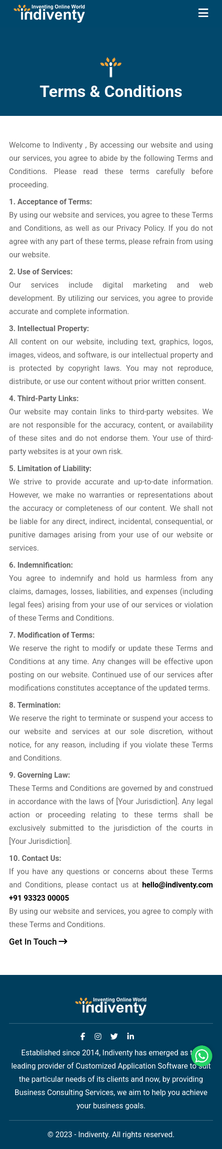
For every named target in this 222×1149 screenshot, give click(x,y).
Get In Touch (38, 942)
